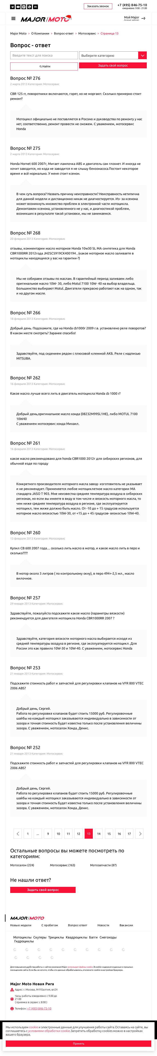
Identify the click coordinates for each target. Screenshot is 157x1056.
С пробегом (49, 942)
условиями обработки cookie (49, 1031)
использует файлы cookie (80, 984)
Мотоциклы (22, 954)
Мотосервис (87, 33)
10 (58, 833)
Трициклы (56, 954)
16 (119, 833)
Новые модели (20, 942)
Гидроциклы (24, 958)
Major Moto (18, 33)
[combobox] (113, 55)
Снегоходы (108, 954)
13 (88, 833)
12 (78, 833)
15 (109, 833)
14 (98, 833)
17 (129, 833)
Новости (103, 942)
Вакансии (126, 942)
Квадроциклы (76, 954)
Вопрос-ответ (64, 33)
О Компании (40, 33)
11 (68, 833)
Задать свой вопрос (43, 904)
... (38, 833)
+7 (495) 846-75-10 (132, 5)
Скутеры (39, 954)
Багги (93, 954)
